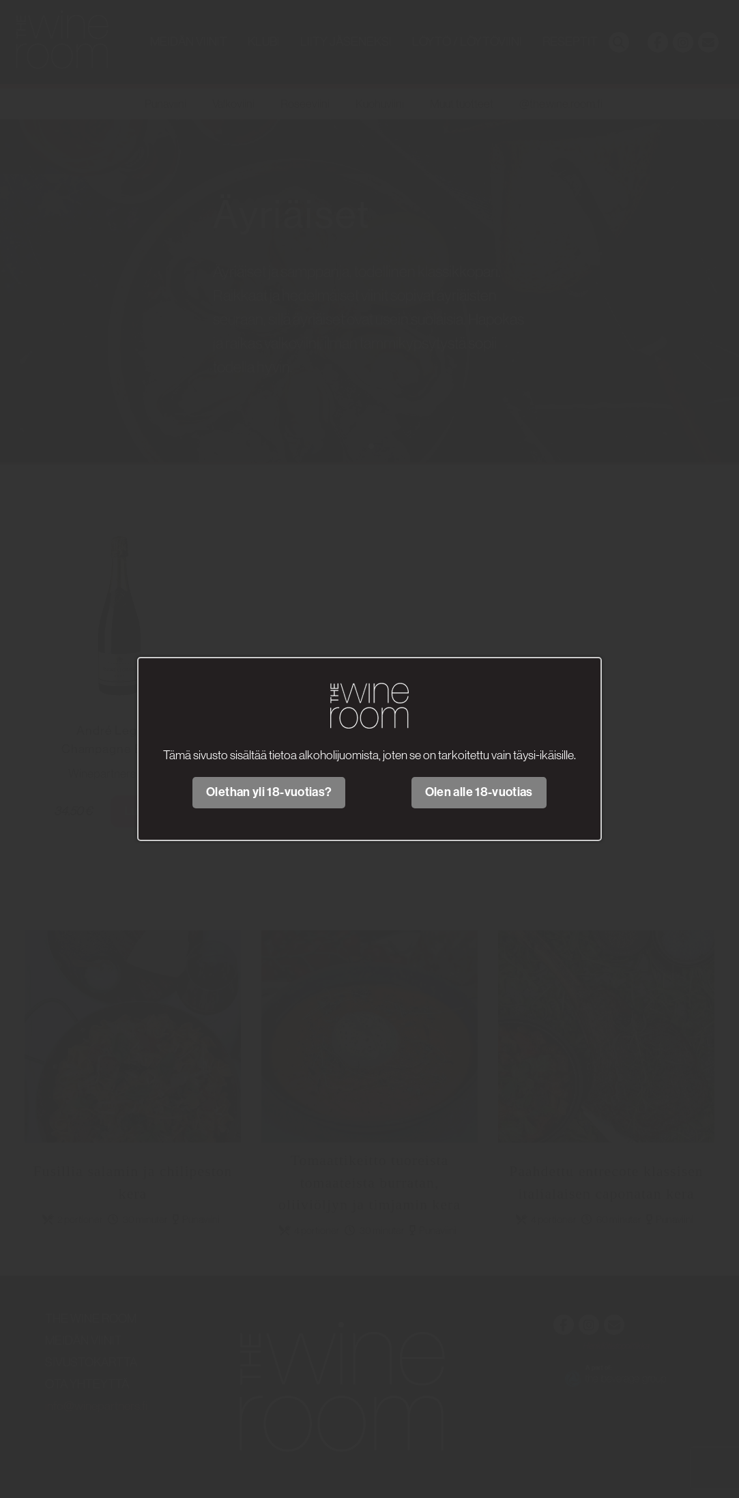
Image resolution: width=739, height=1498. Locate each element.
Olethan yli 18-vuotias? (269, 791)
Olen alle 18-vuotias (479, 791)
